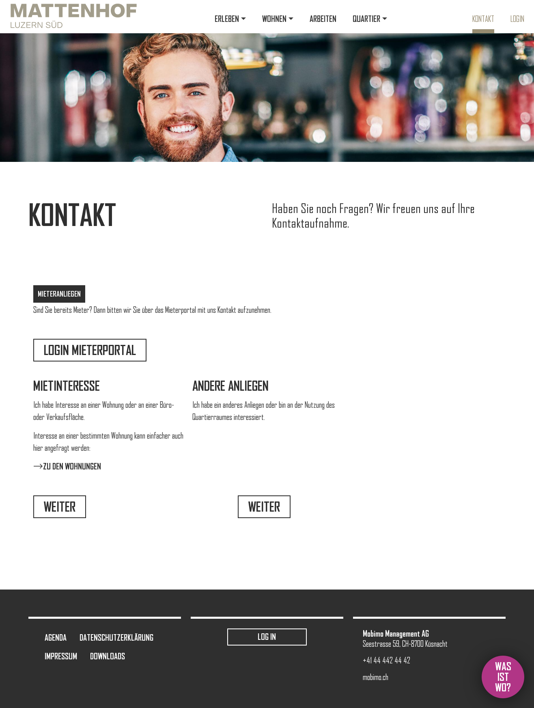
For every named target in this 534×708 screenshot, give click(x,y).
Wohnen (274, 19)
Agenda (56, 637)
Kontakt (483, 19)
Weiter (59, 506)
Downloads (107, 656)
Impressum (61, 656)
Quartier (366, 19)
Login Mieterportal (90, 350)
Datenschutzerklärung (116, 637)
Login (517, 19)
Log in (267, 636)
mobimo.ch (375, 677)
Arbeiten (323, 19)
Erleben (227, 19)
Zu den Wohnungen (72, 466)
